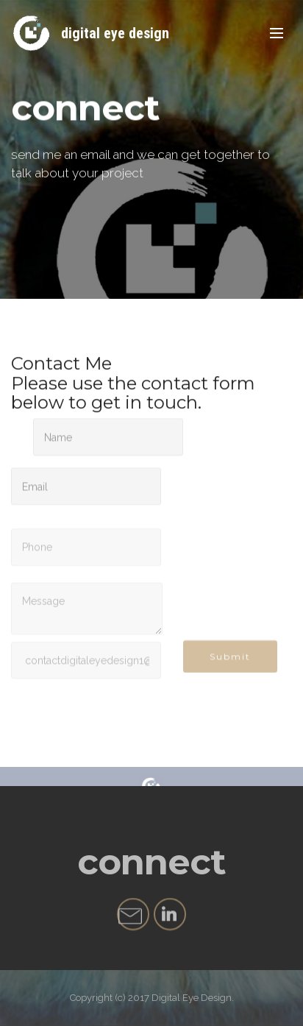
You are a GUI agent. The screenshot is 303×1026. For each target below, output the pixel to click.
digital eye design (115, 33)
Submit (230, 660)
